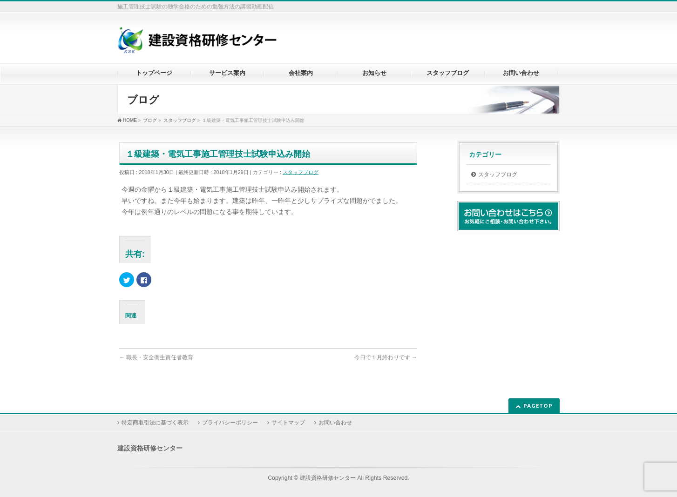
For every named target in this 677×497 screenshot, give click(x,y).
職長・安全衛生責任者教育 (156, 357)
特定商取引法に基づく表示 (155, 422)
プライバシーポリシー (230, 422)
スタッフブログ (300, 172)
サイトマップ (288, 422)
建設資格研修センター (328, 478)
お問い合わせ (335, 422)
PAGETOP (538, 406)
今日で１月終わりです (385, 357)
